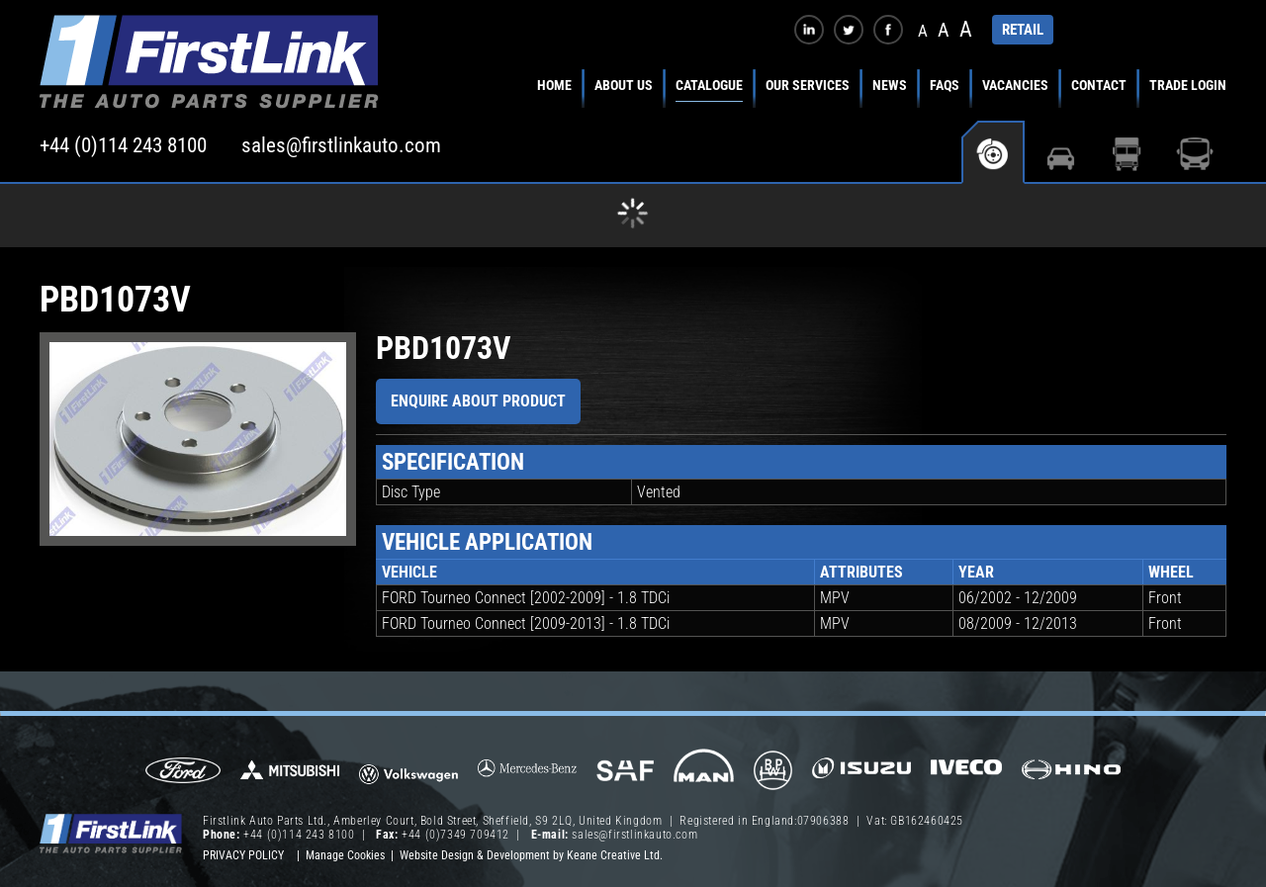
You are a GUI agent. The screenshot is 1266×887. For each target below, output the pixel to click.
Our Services (808, 85)
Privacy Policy (243, 855)
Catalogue (709, 85)
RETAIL (1022, 30)
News (889, 85)
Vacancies (1015, 85)
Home (554, 85)
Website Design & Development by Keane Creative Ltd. (531, 855)
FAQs (944, 85)
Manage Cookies (345, 855)
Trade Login (1187, 85)
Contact (1099, 85)
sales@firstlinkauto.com (341, 145)
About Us (623, 85)
